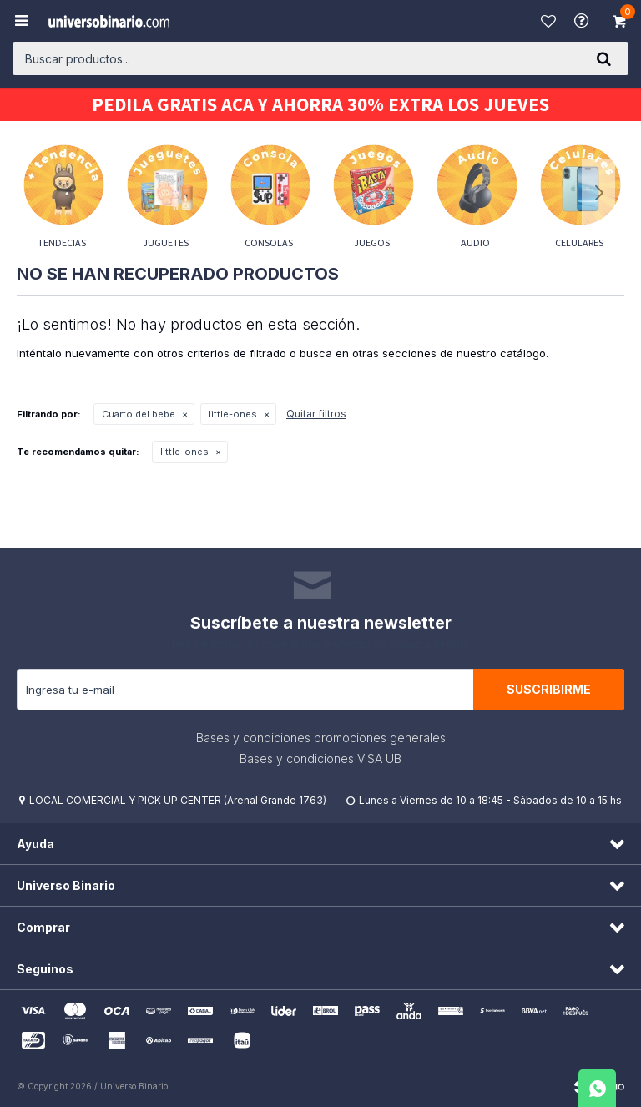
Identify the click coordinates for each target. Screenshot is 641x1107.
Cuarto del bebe (138, 414)
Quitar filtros (316, 413)
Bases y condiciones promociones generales (321, 737)
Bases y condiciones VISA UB (320, 758)
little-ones (233, 414)
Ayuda (583, 21)
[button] (603, 58)
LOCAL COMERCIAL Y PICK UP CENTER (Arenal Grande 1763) (177, 800)
